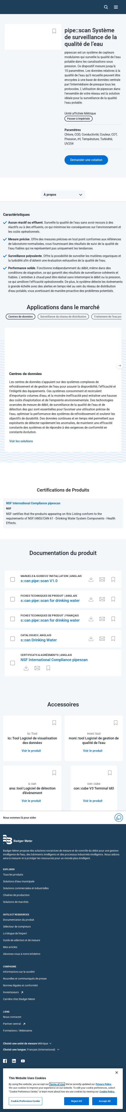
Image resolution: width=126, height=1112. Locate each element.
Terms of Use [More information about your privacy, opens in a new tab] (57, 1084)
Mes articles (10, 947)
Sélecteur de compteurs (17, 926)
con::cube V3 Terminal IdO (94, 788)
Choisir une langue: (15, 1049)
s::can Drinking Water (39, 640)
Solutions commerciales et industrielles (26, 888)
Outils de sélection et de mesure (21, 940)
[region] (63, 1088)
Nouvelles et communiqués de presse (25, 978)
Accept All (104, 1101)
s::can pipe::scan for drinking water (50, 600)
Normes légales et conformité (20, 985)
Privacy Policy (103, 1084)
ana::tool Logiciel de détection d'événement (32, 790)
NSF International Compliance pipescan (54, 659)
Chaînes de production (16, 895)
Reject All (76, 1101)
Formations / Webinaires (17, 1030)
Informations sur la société (19, 971)
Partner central (12, 1023)
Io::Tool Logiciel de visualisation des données (32, 740)
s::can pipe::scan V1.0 (39, 580)
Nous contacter (12, 1016)
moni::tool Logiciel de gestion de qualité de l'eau (94, 740)
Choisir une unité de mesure (20, 1043)
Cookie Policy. (107, 1091)
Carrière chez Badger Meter (19, 999)
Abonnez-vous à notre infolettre (21, 953)
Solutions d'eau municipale (18, 881)
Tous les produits (13, 874)
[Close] (116, 1072)
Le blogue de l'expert (15, 933)
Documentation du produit (18, 919)
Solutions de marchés (15, 901)
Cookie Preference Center (25, 1101)
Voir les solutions (21, 441)
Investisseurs (11, 992)
